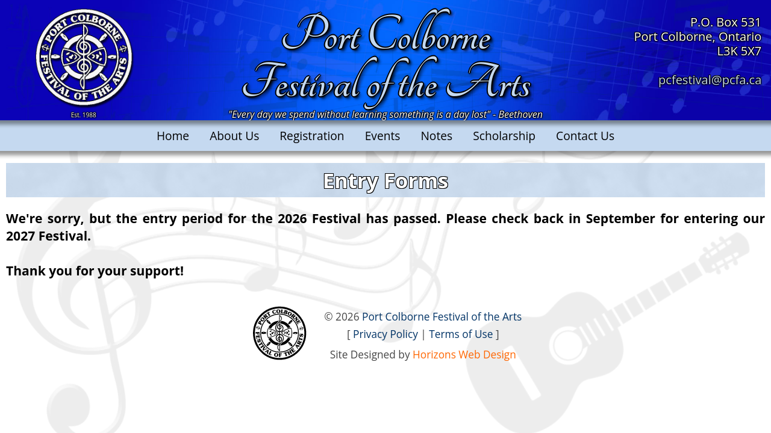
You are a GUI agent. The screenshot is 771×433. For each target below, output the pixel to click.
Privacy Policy (385, 334)
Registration (311, 135)
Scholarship (504, 135)
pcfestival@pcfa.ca (709, 80)
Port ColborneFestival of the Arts (385, 59)
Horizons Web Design (464, 354)
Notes (436, 135)
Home (173, 135)
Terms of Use (461, 334)
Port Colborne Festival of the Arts (442, 317)
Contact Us (585, 135)
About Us (234, 135)
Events (383, 135)
